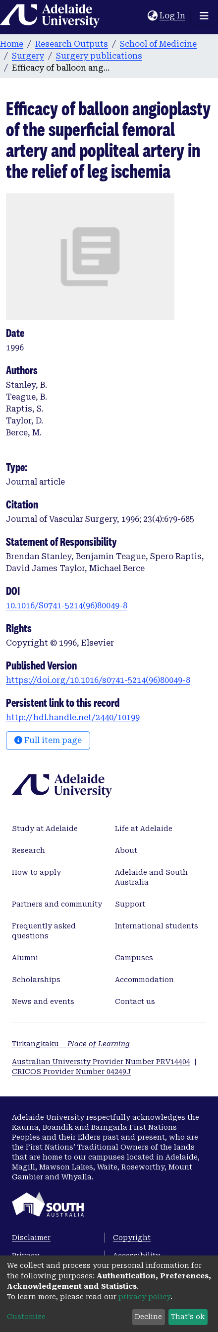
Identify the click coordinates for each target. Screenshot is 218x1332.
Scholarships (36, 980)
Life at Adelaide (143, 828)
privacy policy (144, 1297)
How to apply (36, 872)
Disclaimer (31, 1238)
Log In (173, 15)
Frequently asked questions (44, 931)
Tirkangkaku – (71, 1044)
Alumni (25, 958)
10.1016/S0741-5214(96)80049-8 (66, 605)
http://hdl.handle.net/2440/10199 (73, 717)
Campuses (134, 958)
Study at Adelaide (45, 828)
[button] (152, 16)
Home (11, 44)
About (126, 850)
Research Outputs (71, 44)
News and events (43, 1001)
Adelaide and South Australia (151, 877)
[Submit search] (140, 16)
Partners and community (57, 904)
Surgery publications (99, 56)
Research (28, 850)
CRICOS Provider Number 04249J (71, 1072)
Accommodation (144, 980)
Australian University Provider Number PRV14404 (101, 1062)
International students (156, 926)
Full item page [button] (48, 740)
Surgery (28, 56)
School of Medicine (158, 44)
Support (130, 904)
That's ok (188, 1317)
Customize (26, 1317)
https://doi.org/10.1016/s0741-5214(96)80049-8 (98, 680)
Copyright (132, 1238)
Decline (148, 1317)
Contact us (135, 1001)
